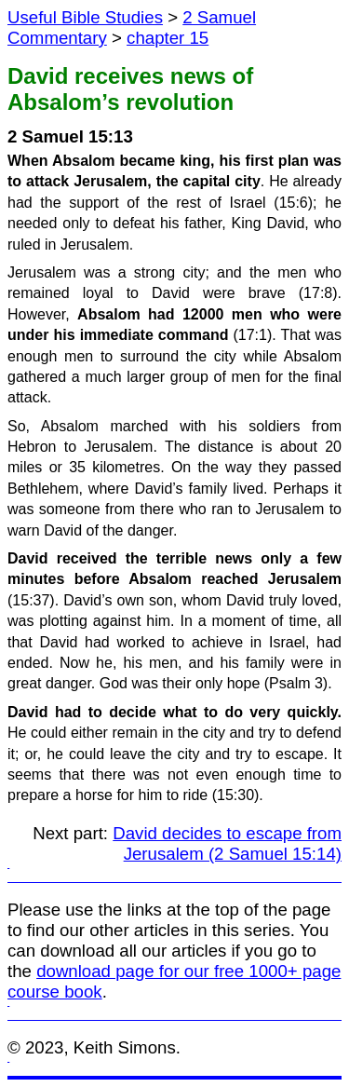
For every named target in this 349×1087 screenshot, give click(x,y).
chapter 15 (167, 38)
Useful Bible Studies (85, 17)
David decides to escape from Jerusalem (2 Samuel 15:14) (227, 843)
